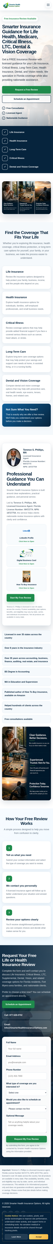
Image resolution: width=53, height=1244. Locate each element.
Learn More (16, 1237)
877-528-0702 (15, 1015)
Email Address (13, 1056)
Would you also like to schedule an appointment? (23, 1101)
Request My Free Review (26, 1139)
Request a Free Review (26, 90)
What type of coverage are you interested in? (21, 1085)
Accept (38, 1237)
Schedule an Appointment (26, 99)
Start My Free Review (20, 598)
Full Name (11, 1042)
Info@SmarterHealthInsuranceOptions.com (25, 1028)
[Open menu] (48, 5)
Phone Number (13, 1070)
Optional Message (15, 1116)
